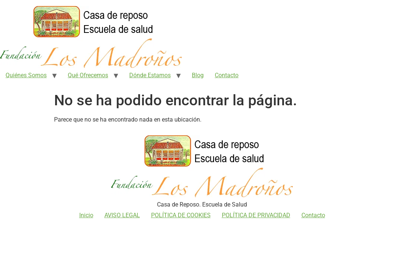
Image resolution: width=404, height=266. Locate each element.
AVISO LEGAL (122, 215)
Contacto (226, 75)
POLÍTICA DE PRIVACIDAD (256, 215)
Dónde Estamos (150, 75)
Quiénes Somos (26, 75)
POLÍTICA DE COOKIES (181, 215)
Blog (198, 75)
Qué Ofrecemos (88, 75)
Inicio (86, 215)
